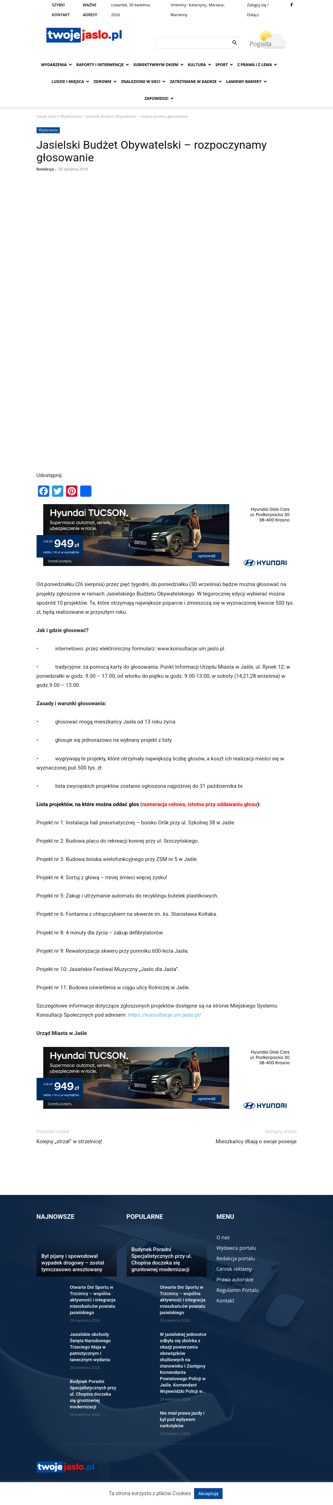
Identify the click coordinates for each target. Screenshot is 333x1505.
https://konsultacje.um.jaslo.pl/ (164, 1015)
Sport (224, 64)
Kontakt (226, 1300)
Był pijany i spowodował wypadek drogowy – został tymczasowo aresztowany (72, 1263)
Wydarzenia (56, 64)
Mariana (216, 4)
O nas (223, 1237)
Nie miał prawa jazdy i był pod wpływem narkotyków (182, 1419)
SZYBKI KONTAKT (61, 9)
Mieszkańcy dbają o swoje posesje (256, 1141)
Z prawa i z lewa (257, 64)
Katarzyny (197, 4)
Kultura (199, 64)
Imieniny (178, 4)
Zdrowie (105, 81)
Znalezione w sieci (143, 81)
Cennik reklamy (234, 1269)
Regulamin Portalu (238, 1290)
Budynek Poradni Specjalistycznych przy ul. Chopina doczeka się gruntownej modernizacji (93, 1394)
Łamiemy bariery (246, 81)
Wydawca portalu (236, 1247)
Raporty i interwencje (102, 64)
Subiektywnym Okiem (158, 64)
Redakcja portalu (236, 1258)
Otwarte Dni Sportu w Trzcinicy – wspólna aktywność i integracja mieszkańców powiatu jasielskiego (93, 1300)
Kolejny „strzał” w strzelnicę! (69, 1141)
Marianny (179, 14)
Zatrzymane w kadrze (196, 81)
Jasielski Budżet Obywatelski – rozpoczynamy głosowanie (152, 151)
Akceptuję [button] (208, 1493)
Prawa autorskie (235, 1279)
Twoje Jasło (47, 116)
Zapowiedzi (159, 98)
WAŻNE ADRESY (90, 9)
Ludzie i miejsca (71, 81)
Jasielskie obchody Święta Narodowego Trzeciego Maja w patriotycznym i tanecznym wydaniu (90, 1347)
